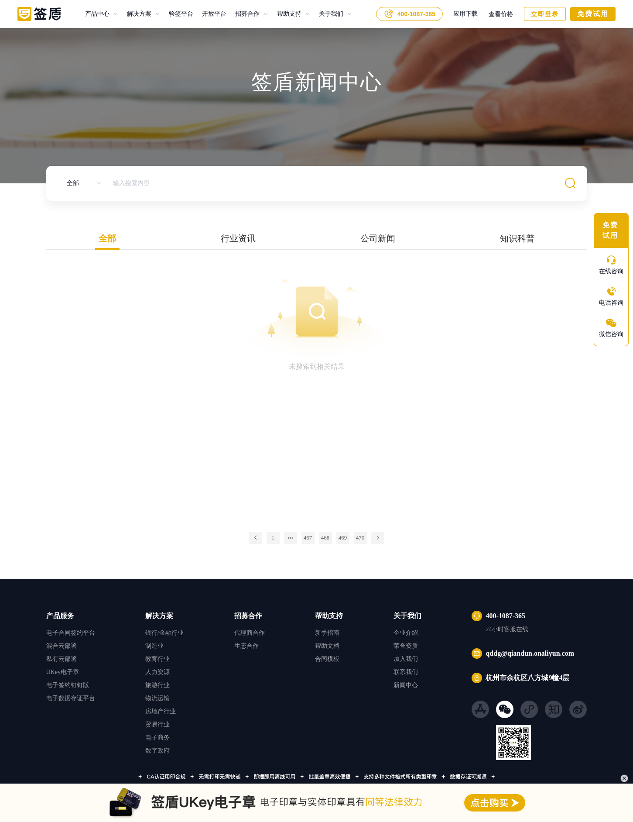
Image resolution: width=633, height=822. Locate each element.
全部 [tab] (107, 238)
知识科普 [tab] (517, 238)
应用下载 (465, 13)
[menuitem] (102, 14)
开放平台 (210, 13)
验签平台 (176, 13)
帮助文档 (327, 646)
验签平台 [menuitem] (181, 14)
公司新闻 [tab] (377, 238)
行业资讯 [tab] (238, 238)
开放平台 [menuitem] (214, 14)
